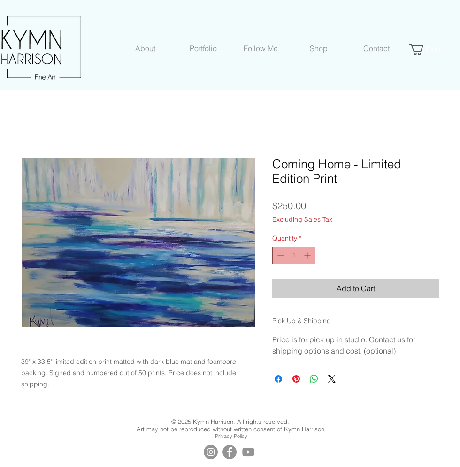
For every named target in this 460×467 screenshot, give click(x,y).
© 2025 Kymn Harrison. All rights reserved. (231, 421)
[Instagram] (211, 452)
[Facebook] (229, 452)
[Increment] (308, 255)
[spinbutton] (293, 255)
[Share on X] (331, 378)
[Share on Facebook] (278, 378)
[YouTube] (248, 452)
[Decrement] (279, 255)
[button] (145, 48)
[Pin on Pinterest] (296, 378)
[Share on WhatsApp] (314, 378)
